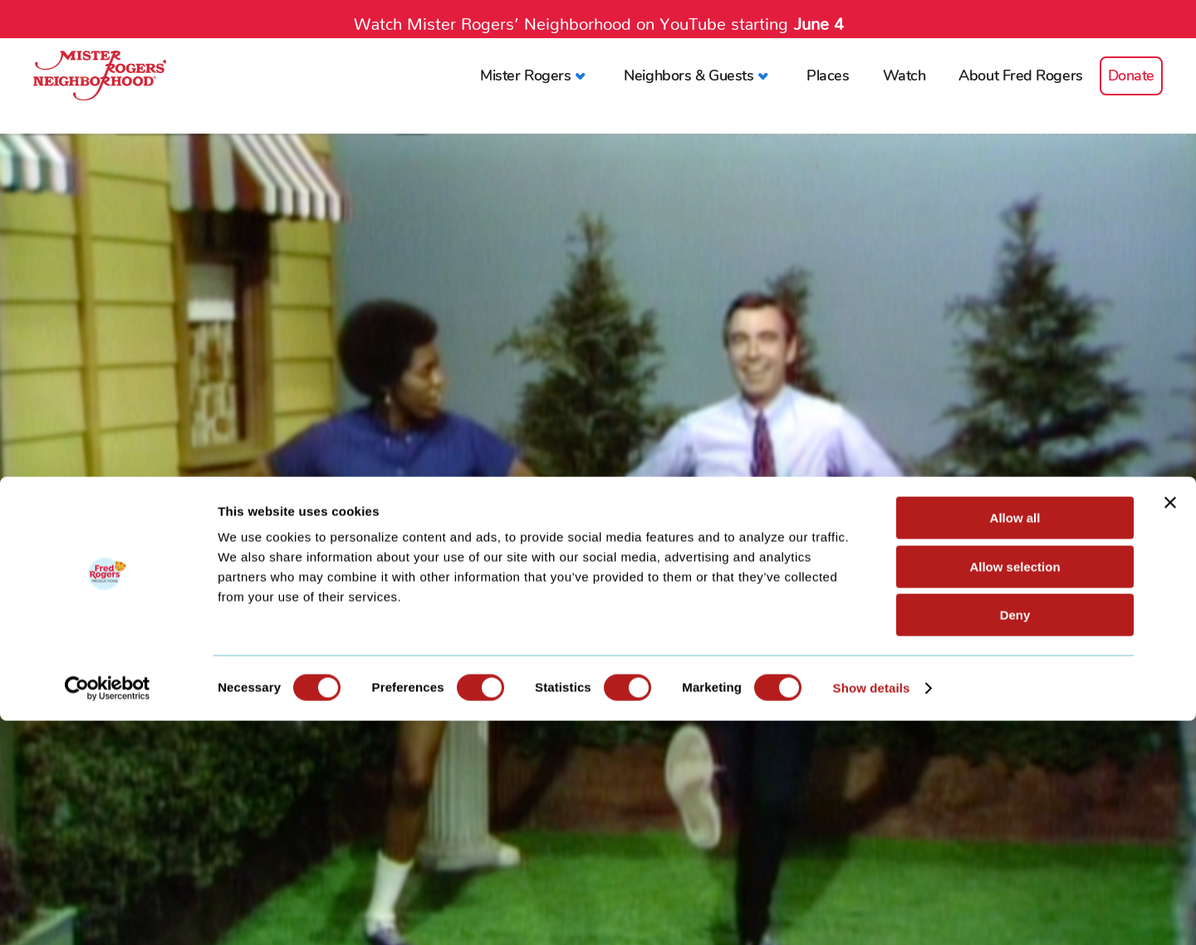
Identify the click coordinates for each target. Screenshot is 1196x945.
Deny (1015, 839)
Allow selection (1014, 791)
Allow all (1015, 742)
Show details (871, 912)
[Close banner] (1170, 727)
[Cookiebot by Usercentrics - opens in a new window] (107, 912)
